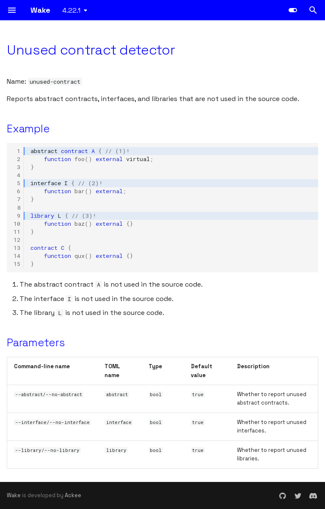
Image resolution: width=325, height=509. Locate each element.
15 (17, 264)
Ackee (73, 495)
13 (17, 248)
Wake (14, 495)
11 (17, 231)
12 (17, 240)
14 (17, 256)
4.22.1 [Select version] (71, 10)
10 (17, 223)
